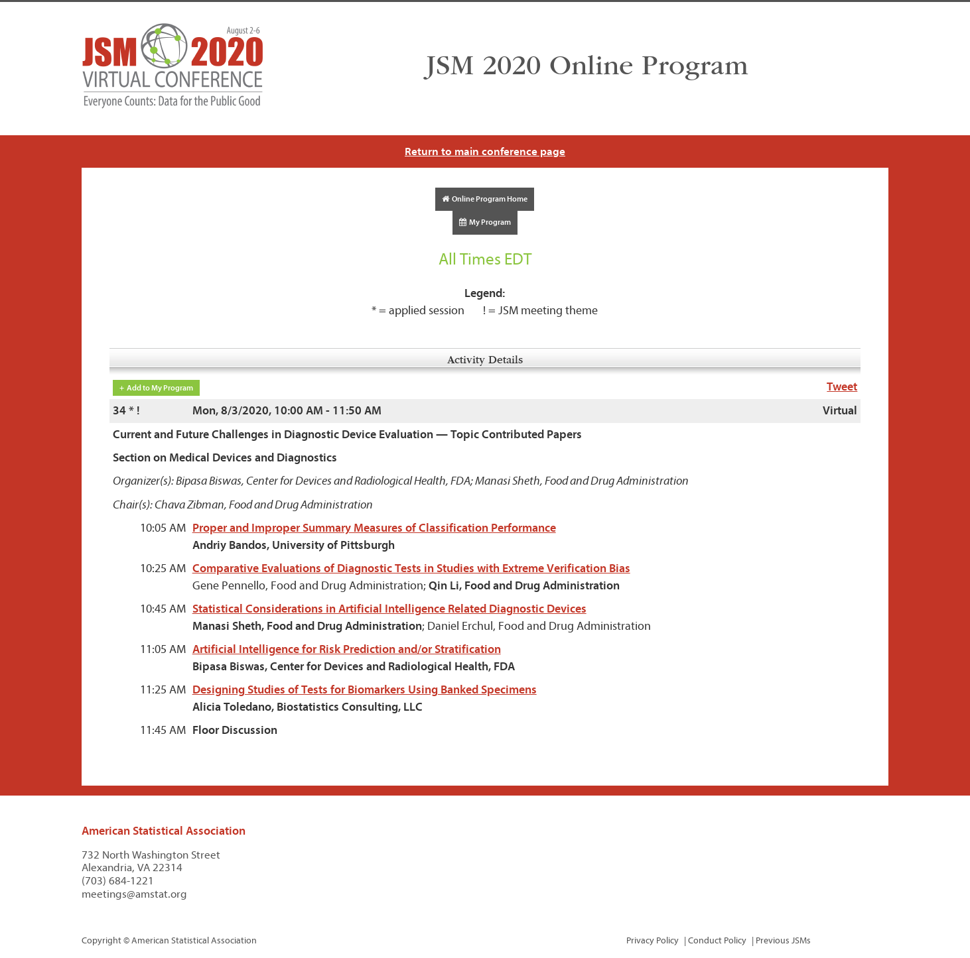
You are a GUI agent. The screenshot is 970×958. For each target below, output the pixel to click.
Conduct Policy (717, 940)
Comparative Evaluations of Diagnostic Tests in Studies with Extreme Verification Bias (411, 568)
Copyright (101, 940)
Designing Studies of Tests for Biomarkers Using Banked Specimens (364, 690)
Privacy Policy (652, 940)
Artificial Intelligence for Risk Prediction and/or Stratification (346, 649)
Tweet (842, 387)
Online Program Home (484, 199)
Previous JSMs (783, 940)
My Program (485, 222)
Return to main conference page (485, 151)
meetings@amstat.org (134, 894)
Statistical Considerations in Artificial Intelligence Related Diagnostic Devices (389, 609)
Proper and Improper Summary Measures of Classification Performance (374, 528)
